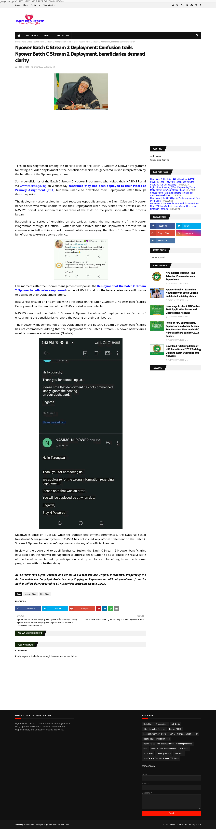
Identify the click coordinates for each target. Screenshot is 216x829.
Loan (145, 748)
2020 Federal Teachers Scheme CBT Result (161, 758)
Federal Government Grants (154, 734)
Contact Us (182, 824)
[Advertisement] (80, 137)
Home (17, 5)
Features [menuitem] (31, 35)
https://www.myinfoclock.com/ (56, 824)
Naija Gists (26, 42)
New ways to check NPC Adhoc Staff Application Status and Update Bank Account (183, 310)
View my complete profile (159, 160)
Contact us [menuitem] (62, 35)
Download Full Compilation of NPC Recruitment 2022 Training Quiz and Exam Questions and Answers (183, 351)
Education (179, 753)
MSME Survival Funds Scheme (163, 748)
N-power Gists (30, 594)
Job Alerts (175, 724)
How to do (184, 748)
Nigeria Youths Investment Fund (156, 739)
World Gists (148, 753)
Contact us (35, 5)
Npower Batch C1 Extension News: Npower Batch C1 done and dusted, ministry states (182, 293)
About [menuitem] (47, 35)
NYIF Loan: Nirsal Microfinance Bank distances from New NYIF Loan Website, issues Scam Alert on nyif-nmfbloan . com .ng (174, 206)
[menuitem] (19, 35)
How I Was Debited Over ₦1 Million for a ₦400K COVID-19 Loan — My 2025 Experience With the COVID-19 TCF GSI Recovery (172, 182)
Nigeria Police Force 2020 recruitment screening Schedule (167, 744)
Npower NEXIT (175, 729)
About (25, 5)
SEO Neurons (29, 824)
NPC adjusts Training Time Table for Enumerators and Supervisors (180, 276)
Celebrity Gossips (164, 753)
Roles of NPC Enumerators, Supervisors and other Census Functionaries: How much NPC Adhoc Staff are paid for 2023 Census (182, 329)
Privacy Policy (49, 5)
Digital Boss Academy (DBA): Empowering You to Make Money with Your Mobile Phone (172, 188)
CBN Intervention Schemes (154, 729)
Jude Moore (23, 66)
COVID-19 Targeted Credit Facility (184, 734)
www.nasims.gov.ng (33, 186)
